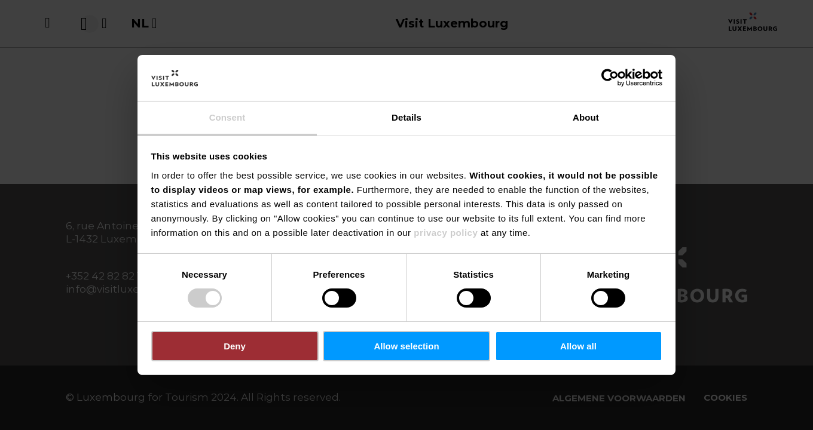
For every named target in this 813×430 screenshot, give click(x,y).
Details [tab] (406, 117)
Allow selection (406, 346)
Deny (235, 346)
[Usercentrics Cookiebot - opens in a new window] (610, 78)
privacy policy (446, 233)
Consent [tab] (227, 117)
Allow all (578, 346)
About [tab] (586, 117)
